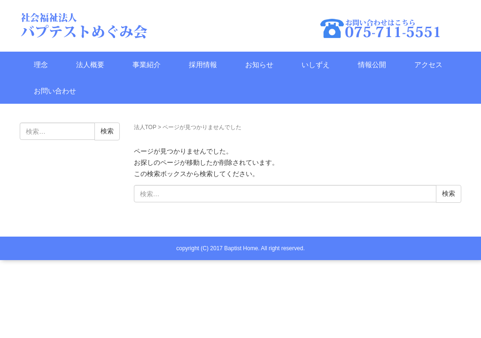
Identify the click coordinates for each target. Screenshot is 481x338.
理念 (41, 65)
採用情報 (203, 65)
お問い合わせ (55, 91)
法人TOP (145, 127)
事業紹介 (146, 65)
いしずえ (316, 65)
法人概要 (90, 65)
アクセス (428, 65)
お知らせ (259, 65)
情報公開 (372, 65)
